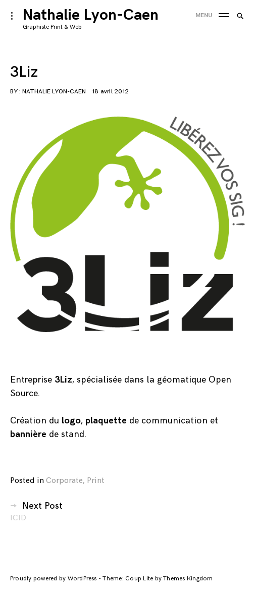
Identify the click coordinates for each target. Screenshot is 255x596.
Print (96, 480)
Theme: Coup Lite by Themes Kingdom (158, 578)
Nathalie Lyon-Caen (91, 15)
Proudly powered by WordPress (54, 578)
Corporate (64, 480)
